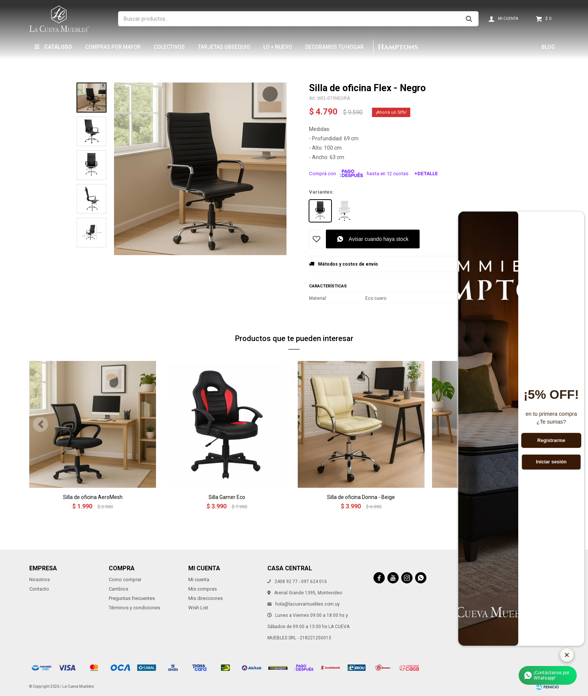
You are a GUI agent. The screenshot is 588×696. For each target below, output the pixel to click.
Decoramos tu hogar (334, 47)
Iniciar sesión (551, 462)
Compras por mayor (113, 47)
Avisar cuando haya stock (378, 239)
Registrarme (551, 440)
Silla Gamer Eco (226, 497)
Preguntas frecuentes (132, 598)
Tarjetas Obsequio (224, 47)
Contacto (39, 589)
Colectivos (169, 47)
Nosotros (39, 579)
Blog (548, 47)
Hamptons (397, 47)
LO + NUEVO (277, 47)
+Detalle (426, 173)
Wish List (198, 607)
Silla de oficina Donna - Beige (361, 497)
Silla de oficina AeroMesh (93, 497)
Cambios (118, 589)
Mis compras (202, 589)
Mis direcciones (205, 598)
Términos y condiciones (134, 607)
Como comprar (125, 579)
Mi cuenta (198, 579)
